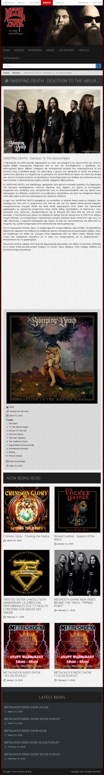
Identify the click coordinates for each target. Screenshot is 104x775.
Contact (59, 2)
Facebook (83, 2)
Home (6, 72)
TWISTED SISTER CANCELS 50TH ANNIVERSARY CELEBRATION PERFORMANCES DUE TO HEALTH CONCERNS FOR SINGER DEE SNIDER (25, 606)
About (21, 2)
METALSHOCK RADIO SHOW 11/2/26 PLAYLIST (72, 674)
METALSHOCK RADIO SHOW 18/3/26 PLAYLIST (32, 719)
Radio (47, 2)
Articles (84, 50)
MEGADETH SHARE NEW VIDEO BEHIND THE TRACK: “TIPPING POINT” (74, 602)
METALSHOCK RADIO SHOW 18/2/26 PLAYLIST (32, 754)
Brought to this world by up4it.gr (17, 771)
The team (34, 2)
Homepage (8, 2)
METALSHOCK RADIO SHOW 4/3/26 (25, 731)
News (6, 50)
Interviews (35, 50)
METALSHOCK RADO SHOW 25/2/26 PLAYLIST (31, 742)
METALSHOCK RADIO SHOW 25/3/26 (26, 707)
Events (50, 50)
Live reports (66, 50)
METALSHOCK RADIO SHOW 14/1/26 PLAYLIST (21, 674)
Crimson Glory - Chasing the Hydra (26, 536)
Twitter (96, 2)
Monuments (11, 58)
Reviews (19, 50)
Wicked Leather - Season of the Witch (74, 537)
